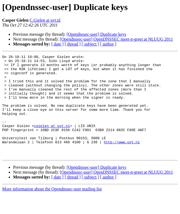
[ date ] (57, 44)
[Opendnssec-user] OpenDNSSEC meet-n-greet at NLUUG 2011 (116, 39)
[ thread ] (73, 44)
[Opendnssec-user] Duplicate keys (96, 34)
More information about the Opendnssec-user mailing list (52, 209)
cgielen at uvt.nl (52, 140)
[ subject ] (90, 44)
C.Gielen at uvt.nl (45, 20)
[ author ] (108, 44)
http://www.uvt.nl (122, 159)
